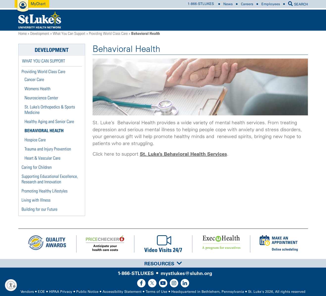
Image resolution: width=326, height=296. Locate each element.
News (228, 4)
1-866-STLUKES (201, 4)
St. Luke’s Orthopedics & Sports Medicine (50, 109)
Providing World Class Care (108, 33)
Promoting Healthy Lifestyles (45, 190)
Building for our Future (39, 209)
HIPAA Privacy (60, 292)
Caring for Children (37, 167)
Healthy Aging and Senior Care (49, 121)
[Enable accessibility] (11, 285)
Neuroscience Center (41, 97)
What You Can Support (69, 33)
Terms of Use (156, 292)
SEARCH (298, 4)
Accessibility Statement (122, 292)
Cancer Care (34, 79)
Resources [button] (163, 263)
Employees (270, 4)
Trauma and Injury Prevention (48, 148)
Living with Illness (36, 200)
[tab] (163, 263)
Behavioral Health (44, 130)
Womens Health (37, 88)
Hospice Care (35, 139)
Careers (247, 4)
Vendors (27, 292)
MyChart (38, 3)
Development (39, 33)
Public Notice (87, 292)
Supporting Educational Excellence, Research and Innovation (50, 179)
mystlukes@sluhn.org (186, 273)
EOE (41, 292)
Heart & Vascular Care (42, 158)
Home (22, 33)
